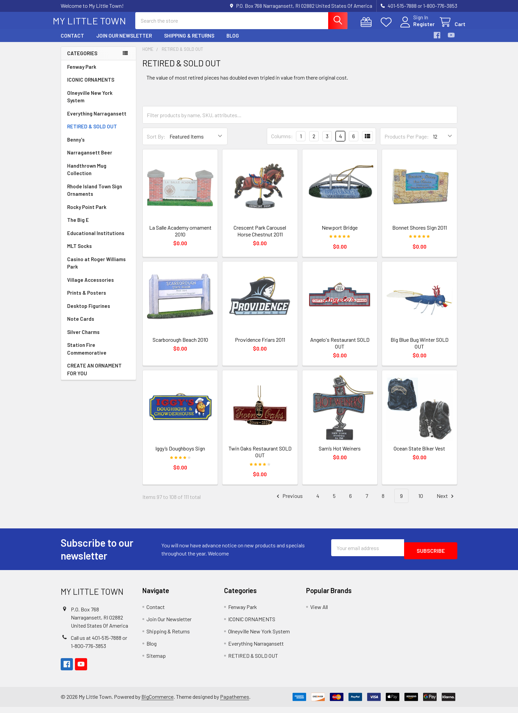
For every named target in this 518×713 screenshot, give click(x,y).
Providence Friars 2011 (260, 345)
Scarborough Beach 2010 (180, 345)
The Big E (78, 226)
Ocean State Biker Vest (419, 454)
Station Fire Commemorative (86, 355)
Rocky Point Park (86, 213)
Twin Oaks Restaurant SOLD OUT (260, 457)
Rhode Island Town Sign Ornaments (94, 196)
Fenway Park (81, 73)
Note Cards (80, 325)
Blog (232, 42)
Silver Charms (83, 338)
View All (319, 613)
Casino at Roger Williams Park (96, 269)
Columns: (282, 142)
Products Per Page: (406, 142)
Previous (289, 502)
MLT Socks (79, 252)
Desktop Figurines (88, 312)
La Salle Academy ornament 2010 (180, 237)
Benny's (76, 146)
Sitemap (156, 661)
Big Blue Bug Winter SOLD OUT (420, 349)
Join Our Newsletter (124, 42)
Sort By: (156, 142)
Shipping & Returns (189, 42)
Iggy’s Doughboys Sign (180, 454)
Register (415, 28)
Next (446, 502)
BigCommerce (157, 702)
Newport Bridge (340, 233)
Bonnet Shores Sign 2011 (419, 233)
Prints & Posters (86, 299)
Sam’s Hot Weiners (340, 454)
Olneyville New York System (90, 103)
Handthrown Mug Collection (86, 176)
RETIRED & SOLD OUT (92, 132)
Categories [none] (82, 59)
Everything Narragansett (96, 120)
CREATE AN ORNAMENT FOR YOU (94, 375)
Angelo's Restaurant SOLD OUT (340, 349)
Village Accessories (90, 286)
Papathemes (234, 702)
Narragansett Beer (89, 158)
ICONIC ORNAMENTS (90, 86)
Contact (72, 42)
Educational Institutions (95, 239)
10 (420, 502)
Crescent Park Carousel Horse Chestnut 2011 (260, 237)
